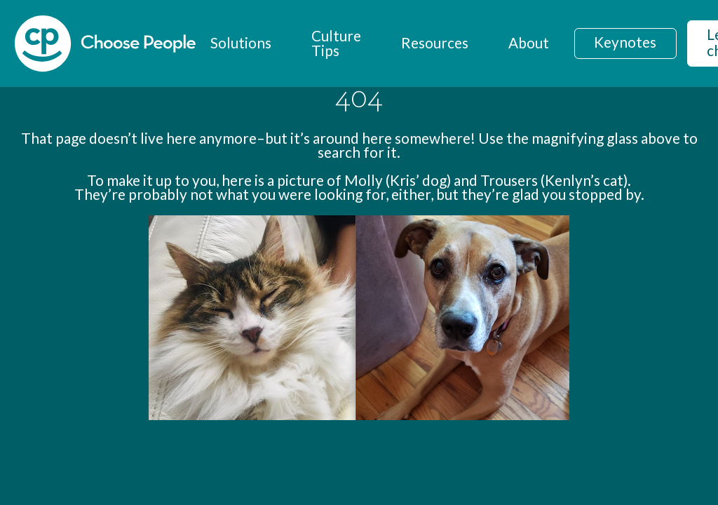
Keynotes (625, 41)
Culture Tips (336, 43)
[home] (105, 43)
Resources (434, 42)
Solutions (240, 42)
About (528, 42)
